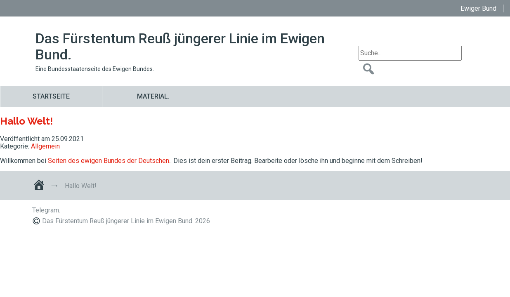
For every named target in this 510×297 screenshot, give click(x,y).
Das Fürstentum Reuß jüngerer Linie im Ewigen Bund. (180, 47)
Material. (153, 96)
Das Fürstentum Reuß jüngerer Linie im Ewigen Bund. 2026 (126, 221)
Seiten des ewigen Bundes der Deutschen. (109, 161)
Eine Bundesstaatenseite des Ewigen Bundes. (94, 69)
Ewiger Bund (478, 8)
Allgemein (45, 146)
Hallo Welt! (26, 121)
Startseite (51, 96)
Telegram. (46, 210)
